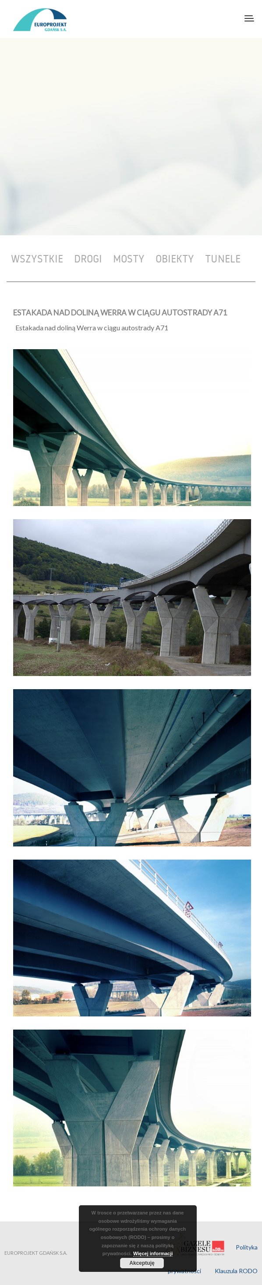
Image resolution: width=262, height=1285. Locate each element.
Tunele (223, 258)
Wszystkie (37, 258)
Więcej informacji (153, 1253)
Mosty (129, 258)
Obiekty (175, 258)
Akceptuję (141, 1263)
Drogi (88, 258)
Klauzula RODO (236, 1270)
